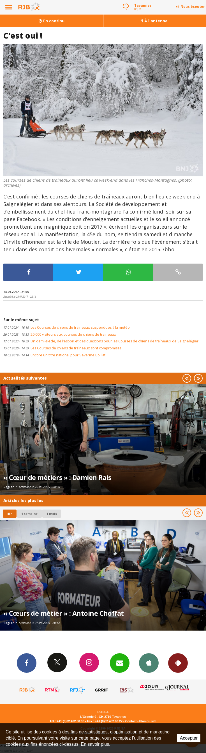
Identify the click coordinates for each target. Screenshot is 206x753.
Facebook (26, 662)
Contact (130, 721)
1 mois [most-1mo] (52, 514)
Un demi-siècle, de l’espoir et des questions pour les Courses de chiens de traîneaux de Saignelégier (100, 341)
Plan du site (147, 721)
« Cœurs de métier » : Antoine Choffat (63, 613)
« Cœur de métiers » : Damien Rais (57, 477)
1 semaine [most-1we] (29, 514)
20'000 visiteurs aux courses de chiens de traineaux (59, 334)
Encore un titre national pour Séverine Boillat (54, 355)
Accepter (189, 738)
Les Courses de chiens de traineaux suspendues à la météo (66, 327)
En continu (51, 20)
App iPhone (149, 662)
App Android (178, 662)
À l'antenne (154, 20)
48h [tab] (9, 514)
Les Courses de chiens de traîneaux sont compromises (62, 348)
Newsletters (119, 662)
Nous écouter (192, 6)
